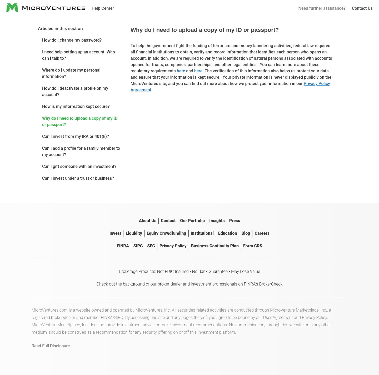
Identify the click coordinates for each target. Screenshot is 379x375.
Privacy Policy (173, 245)
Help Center (103, 8)
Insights (217, 220)
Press (234, 220)
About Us (147, 220)
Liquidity (134, 233)
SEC (151, 245)
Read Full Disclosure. (51, 345)
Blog (245, 233)
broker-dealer (170, 284)
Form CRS (252, 245)
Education (227, 233)
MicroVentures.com (50, 310)
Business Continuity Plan (215, 245)
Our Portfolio (192, 220)
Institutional (202, 233)
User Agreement (278, 317)
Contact (168, 220)
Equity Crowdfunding (166, 233)
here (181, 70)
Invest (115, 233)
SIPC (138, 245)
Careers (262, 233)
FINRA (123, 245)
